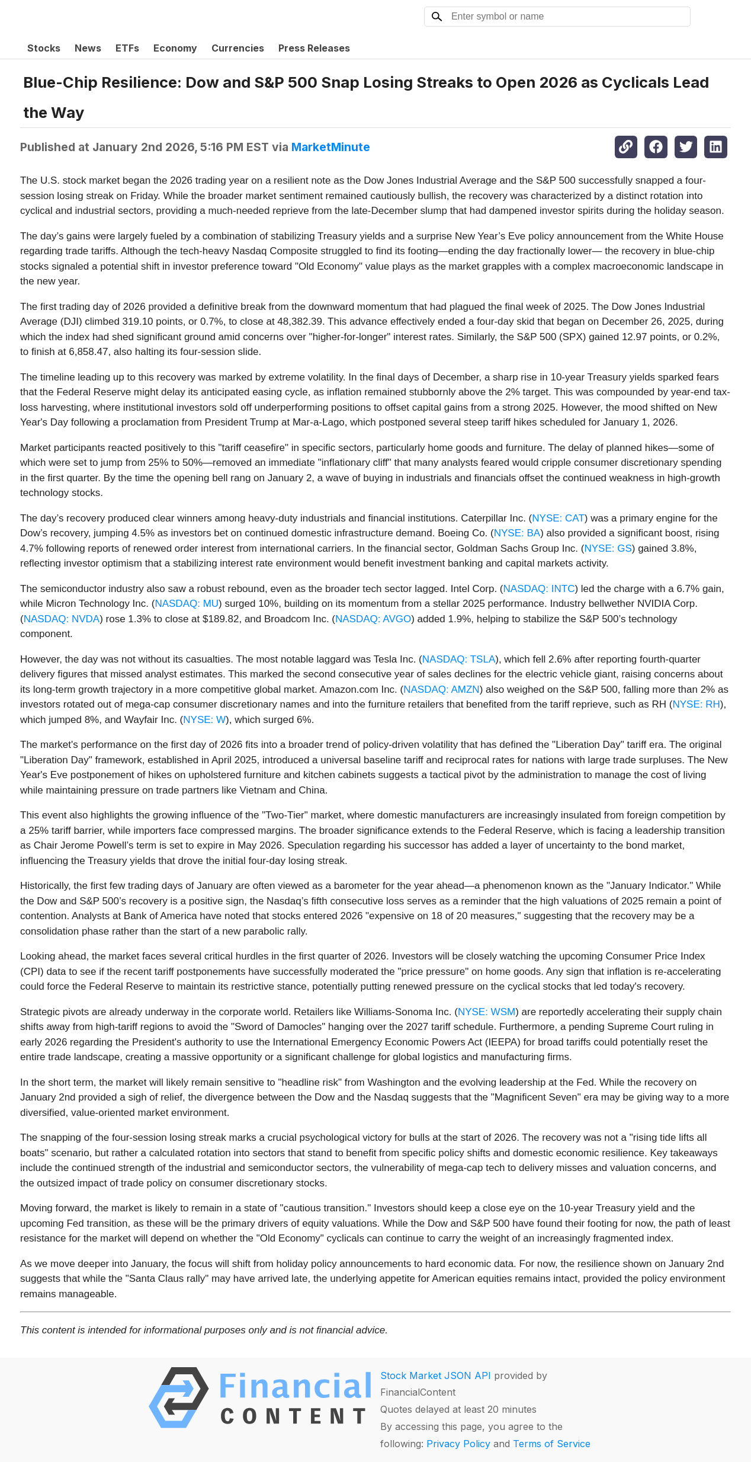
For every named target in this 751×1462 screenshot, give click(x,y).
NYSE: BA (517, 533)
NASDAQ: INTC (539, 588)
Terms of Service (551, 1444)
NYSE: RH (696, 704)
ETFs (127, 48)
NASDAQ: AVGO (373, 619)
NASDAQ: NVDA (62, 619)
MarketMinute (330, 147)
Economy (175, 48)
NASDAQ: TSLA (458, 659)
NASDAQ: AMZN (441, 689)
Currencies (237, 48)
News (88, 48)
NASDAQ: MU (187, 603)
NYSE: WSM (486, 1012)
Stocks (43, 48)
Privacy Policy (458, 1444)
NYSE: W (204, 719)
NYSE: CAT (558, 518)
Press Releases (314, 48)
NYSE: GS (607, 548)
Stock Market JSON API (435, 1375)
